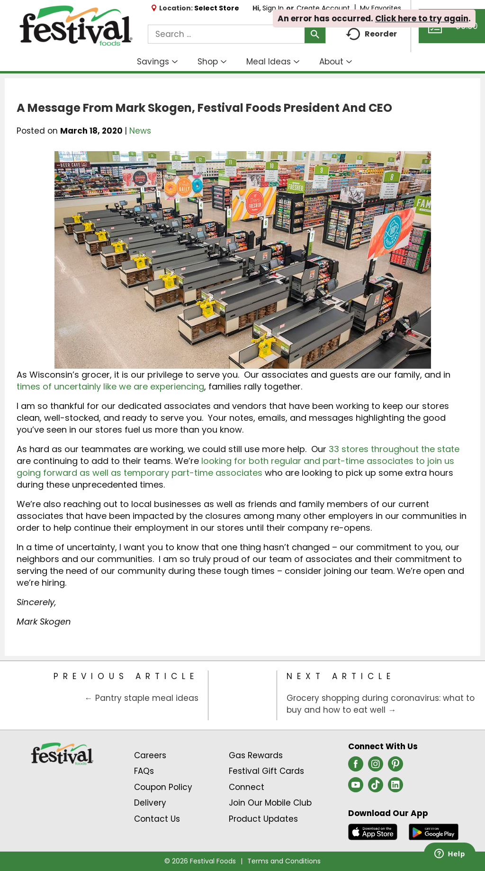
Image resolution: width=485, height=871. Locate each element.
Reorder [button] (371, 34)
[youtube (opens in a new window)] (355, 787)
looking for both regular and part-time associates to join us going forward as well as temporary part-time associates (235, 467)
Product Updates (263, 819)
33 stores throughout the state (394, 449)
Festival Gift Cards (266, 771)
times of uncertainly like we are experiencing (110, 386)
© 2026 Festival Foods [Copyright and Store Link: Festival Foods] (200, 861)
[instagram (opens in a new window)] (375, 766)
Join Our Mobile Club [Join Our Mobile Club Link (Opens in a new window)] (270, 802)
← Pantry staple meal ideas (141, 698)
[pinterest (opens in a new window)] (395, 766)
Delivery (150, 802)
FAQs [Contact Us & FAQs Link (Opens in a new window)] (144, 771)
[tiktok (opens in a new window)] (375, 787)
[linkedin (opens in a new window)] (395, 787)
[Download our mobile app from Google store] (433, 831)
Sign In (273, 8)
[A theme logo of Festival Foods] (75, 26)
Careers (150, 755)
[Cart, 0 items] (452, 30)
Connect (246, 787)
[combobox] (237, 34)
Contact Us (157, 819)
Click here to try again (421, 18)
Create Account (323, 8)
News (140, 130)
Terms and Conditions (284, 861)
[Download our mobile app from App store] (373, 831)
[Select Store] (217, 8)
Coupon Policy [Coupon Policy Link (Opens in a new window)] (163, 787)
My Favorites (381, 8)
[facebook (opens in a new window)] (355, 766)
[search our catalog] (315, 34)
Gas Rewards (256, 755)
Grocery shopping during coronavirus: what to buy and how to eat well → (381, 704)
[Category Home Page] (243, 695)
